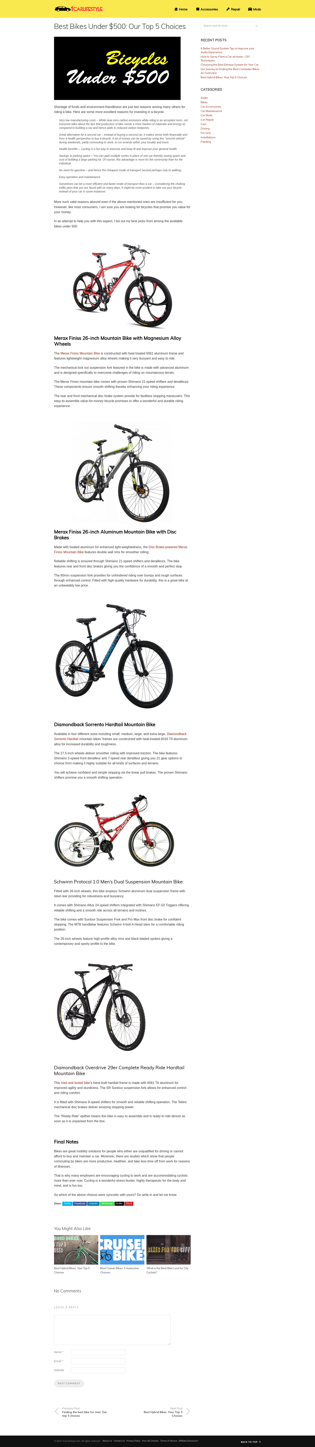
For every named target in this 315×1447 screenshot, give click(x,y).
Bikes (204, 102)
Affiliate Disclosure (188, 1440)
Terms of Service (168, 1440)
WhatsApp (106, 1203)
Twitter (67, 1203)
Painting (206, 141)
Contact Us (119, 1440)
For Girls (206, 132)
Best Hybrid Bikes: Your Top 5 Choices (224, 77)
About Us (107, 1440)
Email (58, 1361)
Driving (205, 128)
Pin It (129, 1203)
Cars (204, 124)
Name (58, 1352)
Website (59, 1370)
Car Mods (207, 115)
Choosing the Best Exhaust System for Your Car (230, 64)
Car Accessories (211, 106)
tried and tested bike (75, 1082)
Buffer (119, 1203)
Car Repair (207, 119)
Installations (208, 137)
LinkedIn (93, 1203)
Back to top (251, 1441)
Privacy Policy (133, 1440)
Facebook (80, 1203)
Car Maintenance (211, 111)
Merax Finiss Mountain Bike (80, 353)
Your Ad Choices (150, 1440)
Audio (204, 97)
